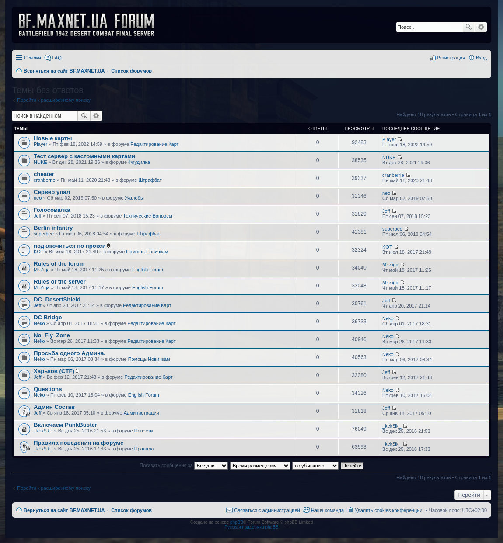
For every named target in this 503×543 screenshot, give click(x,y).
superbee (44, 233)
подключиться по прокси (70, 245)
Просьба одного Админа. (69, 353)
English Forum (147, 269)
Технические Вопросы (147, 215)
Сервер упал (52, 192)
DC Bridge (48, 317)
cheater (44, 174)
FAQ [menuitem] (57, 57)
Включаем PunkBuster (65, 425)
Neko (39, 323)
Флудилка (139, 162)
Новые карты (53, 138)
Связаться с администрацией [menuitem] (267, 510)
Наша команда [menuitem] (327, 510)
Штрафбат (150, 180)
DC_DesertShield (57, 299)
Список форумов (131, 510)
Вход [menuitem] (481, 57)
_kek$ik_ (43, 430)
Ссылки (32, 57)
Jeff (38, 215)
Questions (48, 389)
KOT (39, 251)
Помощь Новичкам (147, 251)
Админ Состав (54, 407)
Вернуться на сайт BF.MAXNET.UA (64, 510)
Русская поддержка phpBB (251, 527)
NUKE (40, 162)
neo (38, 198)
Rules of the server (60, 281)
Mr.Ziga (42, 269)
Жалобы (134, 198)
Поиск (468, 27)
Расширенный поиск (481, 27)
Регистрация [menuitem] (451, 57)
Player (40, 144)
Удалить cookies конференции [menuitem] (389, 510)
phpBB (236, 522)
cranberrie (45, 180)
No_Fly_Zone (52, 335)
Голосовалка (52, 210)
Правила (144, 448)
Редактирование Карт (154, 144)
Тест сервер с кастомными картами (84, 156)
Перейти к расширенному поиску (54, 100)
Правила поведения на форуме (78, 442)
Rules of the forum (59, 263)
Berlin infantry (53, 228)
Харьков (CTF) (54, 371)
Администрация (141, 412)
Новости (143, 430)
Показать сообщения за (183, 465)
